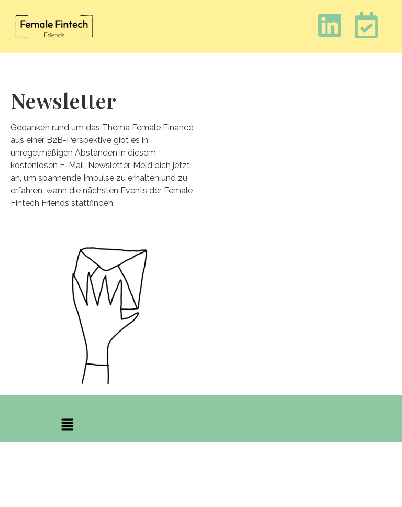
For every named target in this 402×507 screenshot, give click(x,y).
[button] (67, 425)
